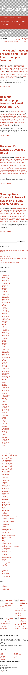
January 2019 (5, 313)
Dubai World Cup (16, 167)
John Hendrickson (18, 213)
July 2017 (4, 341)
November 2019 (5, 299)
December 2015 (5, 371)
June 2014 (4, 399)
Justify (23, 113)
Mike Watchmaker (18, 120)
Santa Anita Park (6, 549)
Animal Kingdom (5, 474)
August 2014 (5, 396)
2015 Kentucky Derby (7, 460)
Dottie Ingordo (8, 167)
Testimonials (15, 21)
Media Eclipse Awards (5, 256)
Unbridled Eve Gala (6, 571)
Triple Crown (6, 114)
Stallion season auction (22, 43)
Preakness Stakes (20, 171)
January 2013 (5, 426)
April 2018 (4, 327)
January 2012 (5, 440)
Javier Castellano (4, 74)
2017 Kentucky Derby (7, 463)
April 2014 (4, 403)
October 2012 (5, 431)
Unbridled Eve (5, 570)
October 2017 (5, 337)
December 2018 (5, 315)
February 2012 (5, 439)
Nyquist (3, 542)
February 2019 (5, 311)
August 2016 (5, 359)
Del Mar (4, 490)
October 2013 (5, 412)
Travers (9, 221)
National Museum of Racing (20, 68)
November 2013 (5, 410)
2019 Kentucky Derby (7, 466)
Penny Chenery (5, 545)
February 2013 (5, 425)
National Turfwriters (6, 537)
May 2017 (4, 344)
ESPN (3, 494)
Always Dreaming (6, 471)
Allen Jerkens (12, 211)
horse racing (13, 117)
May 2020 (4, 289)
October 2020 (5, 282)
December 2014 (5, 390)
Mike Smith (10, 68)
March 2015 (4, 385)
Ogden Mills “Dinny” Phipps (18, 216)
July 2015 (4, 379)
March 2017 (4, 348)
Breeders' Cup (12, 159)
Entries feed (4, 586)
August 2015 (5, 377)
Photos (23, 21)
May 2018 (4, 326)
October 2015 (5, 374)
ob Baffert (10, 76)
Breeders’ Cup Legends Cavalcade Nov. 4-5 (12, 149)
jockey (15, 168)
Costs (19, 17)
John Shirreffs (20, 168)
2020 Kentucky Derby (7, 468)
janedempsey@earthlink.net (6, 672)
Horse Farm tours (6, 502)
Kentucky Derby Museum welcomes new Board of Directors (14, 254)
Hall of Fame (7, 66)
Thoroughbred (3, 211)
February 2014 (5, 406)
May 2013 (4, 420)
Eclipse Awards (5, 493)
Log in (3, 585)
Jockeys (12, 113)
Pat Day (15, 76)
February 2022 (5, 275)
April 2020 (4, 291)
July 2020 (4, 286)
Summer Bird (3, 219)
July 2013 (4, 417)
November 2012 (5, 429)
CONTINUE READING (5, 86)
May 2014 (4, 401)
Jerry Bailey (6, 213)
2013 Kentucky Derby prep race (9, 455)
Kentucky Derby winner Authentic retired (9, 262)
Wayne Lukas (15, 221)
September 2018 (6, 319)
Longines (4, 527)
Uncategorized (12, 114)
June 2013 (4, 418)
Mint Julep (4, 534)
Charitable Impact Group (13, 116)
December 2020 (5, 278)
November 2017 (5, 335)
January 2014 (5, 407)
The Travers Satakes (6, 560)
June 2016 (4, 362)
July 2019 (4, 305)
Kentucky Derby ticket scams (8, 521)
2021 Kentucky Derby (23, 39)
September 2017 (6, 338)
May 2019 (4, 307)
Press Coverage (4, 21)
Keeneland (4, 513)
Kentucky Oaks (5, 524)
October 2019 (5, 300)
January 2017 (5, 351)
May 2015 (4, 382)
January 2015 (5, 388)
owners (2, 218)
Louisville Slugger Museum (11, 41)
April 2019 (4, 308)
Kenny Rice (11, 120)
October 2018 (5, 318)
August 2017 (5, 340)
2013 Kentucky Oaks (6, 457)
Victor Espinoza (5, 575)
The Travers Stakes (6, 562)
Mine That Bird (21, 215)
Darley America (5, 488)
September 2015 (6, 376)
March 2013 (4, 423)
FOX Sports (25, 41)
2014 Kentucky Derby (19, 157)
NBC (1, 114)
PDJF (1, 122)
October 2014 (5, 393)
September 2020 (6, 283)
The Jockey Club (10, 219)
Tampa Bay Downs (6, 557)
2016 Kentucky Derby (7, 461)
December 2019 (5, 297)
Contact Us (22, 25)
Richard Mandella (22, 76)
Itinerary (12, 17)
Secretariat (18, 162)
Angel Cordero (10, 71)
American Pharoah (6, 472)
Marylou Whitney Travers (11, 215)
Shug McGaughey (9, 77)
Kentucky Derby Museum (8, 518)
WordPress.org (5, 589)
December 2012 (5, 428)
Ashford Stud (5, 477)
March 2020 (4, 293)
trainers (5, 221)
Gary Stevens (16, 73)
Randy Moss (9, 124)
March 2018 (4, 329)
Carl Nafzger (22, 71)
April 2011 (4, 445)
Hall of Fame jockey (8, 168)
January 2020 (5, 296)
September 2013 (6, 414)
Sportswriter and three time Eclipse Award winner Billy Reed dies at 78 (6, 603)
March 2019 (4, 310)
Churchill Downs (5, 486)
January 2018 (5, 332)
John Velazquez (21, 66)
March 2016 (4, 366)
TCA (13, 124)
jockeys (12, 213)
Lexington (4, 526)
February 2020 (5, 294)
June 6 (19, 119)
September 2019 (6, 302)
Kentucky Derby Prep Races (8, 520)
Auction (14, 111)
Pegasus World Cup (6, 543)
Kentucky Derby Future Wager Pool (10, 516)
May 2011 (4, 443)
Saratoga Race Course (5, 69)
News (3, 540)
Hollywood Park (5, 501)
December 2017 (5, 333)
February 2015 (5, 387)
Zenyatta (7, 175)
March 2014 (4, 404)
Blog (15, 25)
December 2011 (5, 442)
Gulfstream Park (5, 498)
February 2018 (5, 330)
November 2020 (5, 280)
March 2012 (4, 437)
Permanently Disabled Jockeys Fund (11, 122)
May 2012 (4, 434)
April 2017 (4, 346)
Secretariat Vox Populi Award (12, 173)
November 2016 (5, 354)
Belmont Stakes (20, 111)
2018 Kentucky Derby (7, 464)
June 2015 (4, 381)
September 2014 (6, 395)
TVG (3, 568)
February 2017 (5, 349)
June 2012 (4, 432)
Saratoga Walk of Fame (21, 218)
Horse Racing (14, 66)
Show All (26, 38)
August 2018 (5, 321)
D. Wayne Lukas (9, 73)
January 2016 (5, 370)
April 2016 (4, 365)
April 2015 (4, 384)
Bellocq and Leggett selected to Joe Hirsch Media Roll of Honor (20, 621)
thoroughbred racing (20, 219)
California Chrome (20, 159)
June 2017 (4, 343)
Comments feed (5, 588)
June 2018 (4, 324)
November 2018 (5, 316)
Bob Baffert (17, 65)
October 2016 (5, 355)
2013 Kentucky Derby (7, 453)
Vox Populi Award (6, 576)
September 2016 (6, 357)
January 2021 (5, 277)
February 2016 (5, 368)
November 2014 (5, 392)
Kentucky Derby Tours (7, 523)
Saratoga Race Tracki (16, 69)
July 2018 (4, 322)
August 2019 (5, 304)
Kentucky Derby (3, 68)
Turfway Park (5, 567)
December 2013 (5, 409)
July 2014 (4, 398)
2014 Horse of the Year (12, 164)
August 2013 (5, 415)
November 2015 (5, 373)
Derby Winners (7, 25)
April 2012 (4, 436)
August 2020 (5, 285)
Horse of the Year (16, 160)
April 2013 (4, 421)
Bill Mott (16, 71)
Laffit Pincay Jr (16, 170)
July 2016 (4, 360)
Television (4, 559)
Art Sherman (13, 165)
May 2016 (4, 363)
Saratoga (2, 77)
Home (5, 17)
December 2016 (5, 352)
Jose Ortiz (13, 119)
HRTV (3, 507)
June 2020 (4, 288)
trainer (21, 173)
